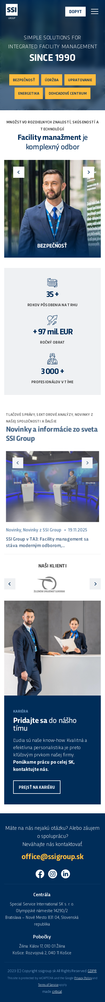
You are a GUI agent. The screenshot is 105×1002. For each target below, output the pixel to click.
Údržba (52, 80)
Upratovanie (80, 80)
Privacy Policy (83, 978)
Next (88, 172)
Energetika (28, 93)
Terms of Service (48, 985)
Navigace (94, 11)
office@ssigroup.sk (52, 857)
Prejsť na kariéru (37, 788)
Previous (18, 172)
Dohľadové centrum (68, 93)
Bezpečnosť (24, 80)
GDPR (92, 971)
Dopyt (75, 12)
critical (57, 992)
